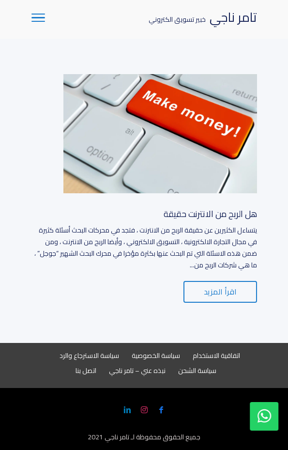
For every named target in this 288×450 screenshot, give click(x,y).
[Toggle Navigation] (38, 19)
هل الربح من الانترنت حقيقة (210, 214)
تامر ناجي (117, 437)
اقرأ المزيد (220, 291)
